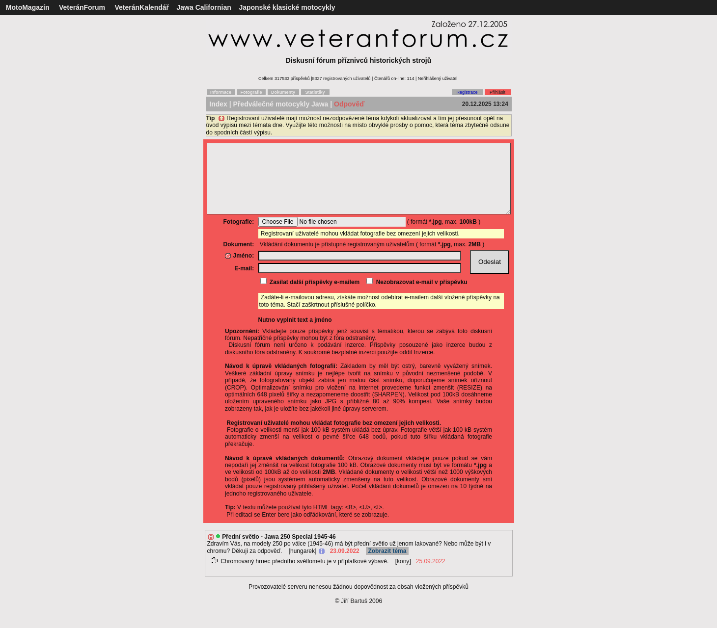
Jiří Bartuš (354, 615)
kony (403, 576)
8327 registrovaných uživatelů (341, 78)
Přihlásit (497, 92)
